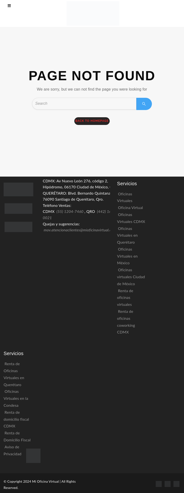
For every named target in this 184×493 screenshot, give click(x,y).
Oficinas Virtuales (124, 197)
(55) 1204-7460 (70, 211)
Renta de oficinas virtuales (125, 297)
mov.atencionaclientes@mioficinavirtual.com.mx (83, 230)
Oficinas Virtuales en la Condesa (16, 398)
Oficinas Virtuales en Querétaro (127, 235)
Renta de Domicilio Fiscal (17, 436)
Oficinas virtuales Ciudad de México (131, 276)
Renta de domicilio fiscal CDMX (16, 419)
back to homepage (92, 121)
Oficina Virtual (130, 207)
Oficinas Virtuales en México (127, 256)
